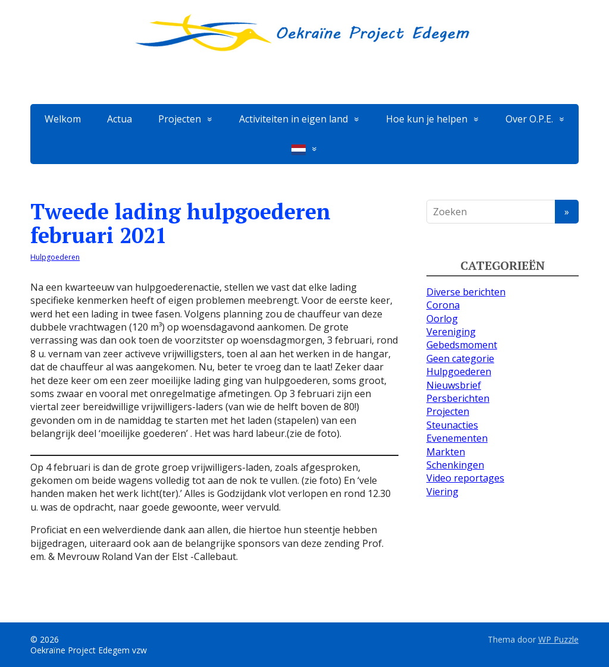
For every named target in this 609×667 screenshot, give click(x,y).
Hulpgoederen (55, 257)
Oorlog (442, 318)
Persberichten (457, 398)
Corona (443, 305)
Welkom (63, 118)
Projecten (179, 118)
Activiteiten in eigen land (293, 118)
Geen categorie (460, 358)
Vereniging (451, 331)
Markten (445, 451)
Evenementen (457, 438)
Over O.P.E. (529, 118)
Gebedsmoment (461, 344)
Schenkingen (455, 464)
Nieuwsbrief (453, 385)
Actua (119, 118)
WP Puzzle (558, 639)
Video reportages (465, 477)
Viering (442, 491)
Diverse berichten (466, 291)
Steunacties (452, 425)
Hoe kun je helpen (426, 118)
